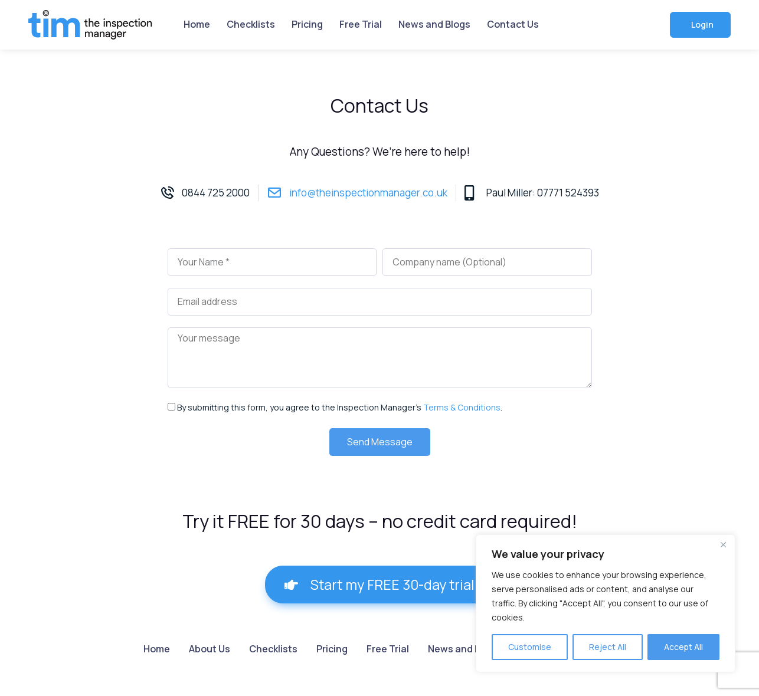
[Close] (723, 544)
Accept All (683, 646)
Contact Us (513, 24)
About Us (209, 648)
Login (701, 24)
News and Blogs (434, 24)
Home (197, 24)
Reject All (607, 646)
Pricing (307, 24)
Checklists (251, 24)
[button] (379, 584)
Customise (529, 646)
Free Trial (360, 24)
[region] (605, 603)
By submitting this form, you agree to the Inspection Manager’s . (339, 407)
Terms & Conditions (461, 407)
